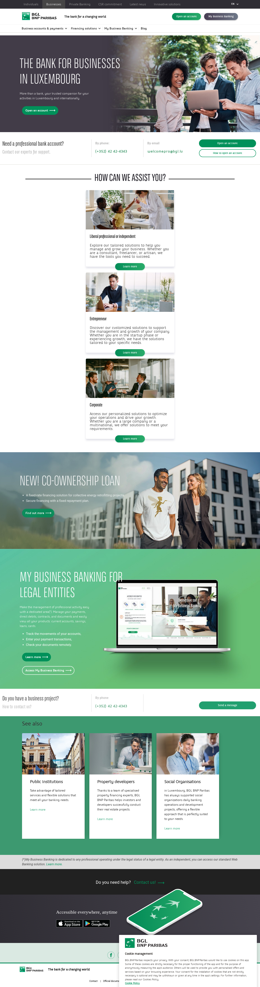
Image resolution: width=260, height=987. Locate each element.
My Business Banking (221, 16)
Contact (93, 981)
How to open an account (227, 153)
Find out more (37, 515)
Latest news (138, 4)
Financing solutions (84, 28)
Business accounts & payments (42, 28)
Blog (144, 28)
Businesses (53, 4)
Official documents (113, 981)
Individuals (31, 4)
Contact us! (149, 882)
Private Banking (80, 4)
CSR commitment (110, 4)
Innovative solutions (167, 4)
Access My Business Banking (47, 670)
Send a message (227, 706)
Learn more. (54, 864)
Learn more (130, 266)
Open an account (186, 16)
